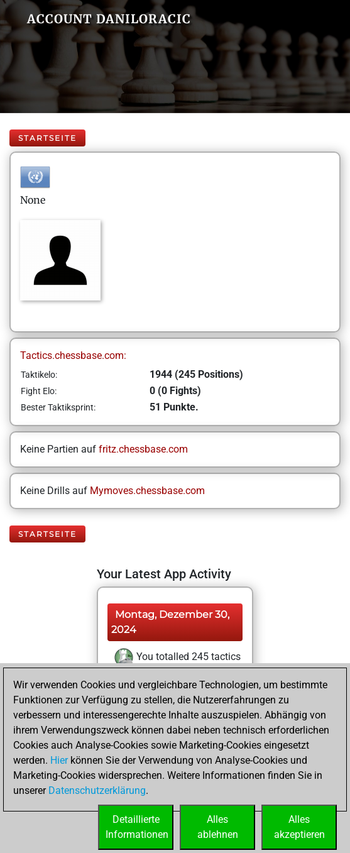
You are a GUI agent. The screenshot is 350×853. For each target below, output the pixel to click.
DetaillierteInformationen (137, 826)
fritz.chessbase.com (143, 449)
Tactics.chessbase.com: (73, 355)
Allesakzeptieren (299, 826)
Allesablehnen (217, 826)
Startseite (47, 138)
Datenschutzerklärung (97, 790)
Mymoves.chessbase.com (147, 491)
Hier (59, 760)
